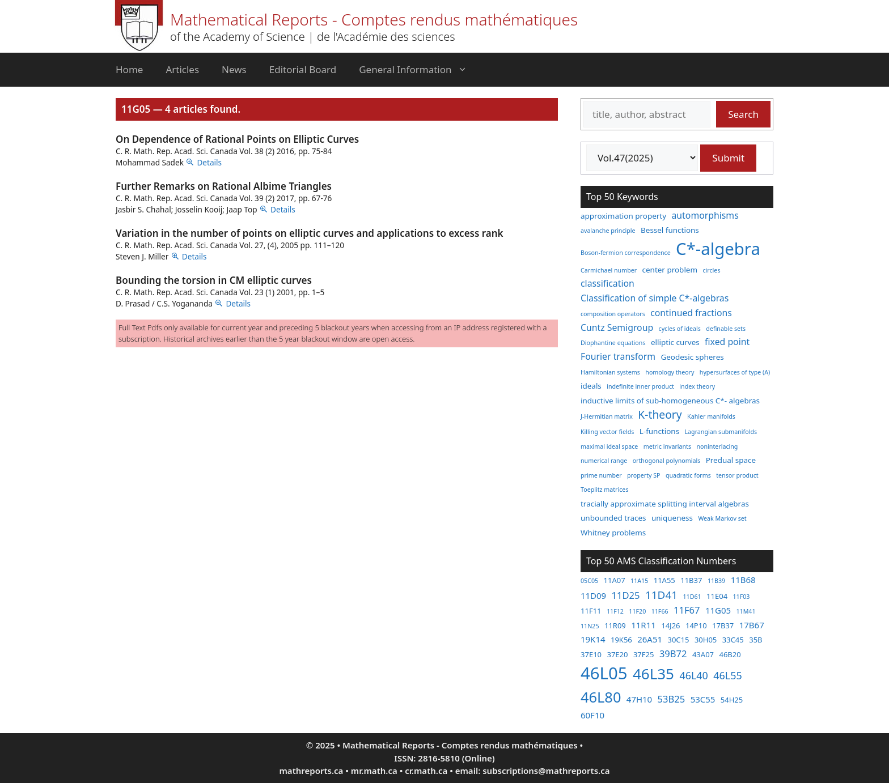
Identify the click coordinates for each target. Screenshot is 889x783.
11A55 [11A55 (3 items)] (664, 580)
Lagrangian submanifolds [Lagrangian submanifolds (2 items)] (721, 432)
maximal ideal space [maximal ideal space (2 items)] (609, 446)
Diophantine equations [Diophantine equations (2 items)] (613, 343)
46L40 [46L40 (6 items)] (693, 675)
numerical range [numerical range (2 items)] (604, 461)
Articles (182, 69)
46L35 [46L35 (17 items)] (653, 673)
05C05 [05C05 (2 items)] (589, 581)
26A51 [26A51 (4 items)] (649, 639)
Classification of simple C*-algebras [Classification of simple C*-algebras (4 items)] (655, 298)
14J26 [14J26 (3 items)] (670, 625)
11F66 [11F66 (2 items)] (659, 611)
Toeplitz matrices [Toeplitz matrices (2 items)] (604, 489)
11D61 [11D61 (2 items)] (692, 597)
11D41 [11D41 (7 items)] (661, 595)
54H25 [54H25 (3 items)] (732, 700)
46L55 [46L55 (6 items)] (727, 675)
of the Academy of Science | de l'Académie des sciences (312, 36)
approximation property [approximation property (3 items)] (623, 216)
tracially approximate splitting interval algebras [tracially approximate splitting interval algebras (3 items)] (665, 504)
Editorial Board (302, 69)
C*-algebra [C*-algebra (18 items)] (718, 248)
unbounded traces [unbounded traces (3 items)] (613, 518)
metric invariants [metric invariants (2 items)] (667, 446)
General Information (418, 70)
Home (129, 69)
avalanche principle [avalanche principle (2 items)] (608, 231)
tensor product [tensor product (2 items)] (737, 475)
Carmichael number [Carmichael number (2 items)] (609, 270)
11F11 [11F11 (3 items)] (591, 611)
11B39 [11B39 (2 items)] (716, 581)
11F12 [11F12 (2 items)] (615, 611)
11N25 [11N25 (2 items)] (590, 626)
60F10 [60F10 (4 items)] (592, 715)
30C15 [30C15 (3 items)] (678, 640)
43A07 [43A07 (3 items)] (703, 654)
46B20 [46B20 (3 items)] (729, 654)
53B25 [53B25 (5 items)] (671, 698)
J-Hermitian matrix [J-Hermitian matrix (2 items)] (607, 416)
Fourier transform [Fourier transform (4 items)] (618, 356)
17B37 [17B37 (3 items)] (723, 625)
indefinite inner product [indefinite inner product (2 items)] (640, 386)
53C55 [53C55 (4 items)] (703, 699)
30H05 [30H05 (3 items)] (706, 640)
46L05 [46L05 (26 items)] (604, 673)
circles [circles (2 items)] (711, 270)
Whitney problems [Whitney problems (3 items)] (613, 532)
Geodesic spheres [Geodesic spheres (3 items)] (692, 357)
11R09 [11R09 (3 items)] (615, 625)
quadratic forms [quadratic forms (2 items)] (688, 475)
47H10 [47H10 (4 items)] (639, 699)
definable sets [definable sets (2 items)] (726, 329)
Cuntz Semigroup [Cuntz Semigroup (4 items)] (617, 327)
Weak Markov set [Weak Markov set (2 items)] (722, 518)
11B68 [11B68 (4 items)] (743, 579)
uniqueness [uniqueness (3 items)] (672, 518)
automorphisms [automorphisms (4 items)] (705, 215)
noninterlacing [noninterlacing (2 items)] (717, 446)
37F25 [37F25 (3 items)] (643, 654)
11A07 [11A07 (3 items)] (614, 580)
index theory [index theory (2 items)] (697, 386)
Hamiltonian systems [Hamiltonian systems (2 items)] (610, 372)
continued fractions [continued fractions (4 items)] (691, 313)
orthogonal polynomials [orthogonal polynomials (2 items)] (667, 461)
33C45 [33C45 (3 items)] (733, 640)
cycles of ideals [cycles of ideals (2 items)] (680, 329)
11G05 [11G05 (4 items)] (718, 610)
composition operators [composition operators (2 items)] (613, 314)
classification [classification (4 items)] (607, 283)
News (234, 69)
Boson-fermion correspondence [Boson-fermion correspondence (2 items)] (626, 253)
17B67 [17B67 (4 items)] (751, 625)
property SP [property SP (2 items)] (644, 475)
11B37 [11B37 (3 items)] (691, 580)
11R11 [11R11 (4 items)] (643, 625)
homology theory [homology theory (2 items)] (669, 372)
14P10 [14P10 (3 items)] (696, 625)
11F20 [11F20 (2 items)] (637, 611)
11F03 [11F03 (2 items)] (741, 597)
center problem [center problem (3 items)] (669, 270)
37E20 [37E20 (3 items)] (617, 654)
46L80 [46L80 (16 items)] (601, 697)
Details (209, 162)
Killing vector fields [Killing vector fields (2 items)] (607, 432)
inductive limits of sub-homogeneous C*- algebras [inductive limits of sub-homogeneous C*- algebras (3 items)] (670, 400)
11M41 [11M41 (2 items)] (745, 611)
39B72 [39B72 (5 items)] (673, 653)
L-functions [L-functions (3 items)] (659, 431)
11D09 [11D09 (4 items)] (593, 595)
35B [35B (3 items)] (755, 640)
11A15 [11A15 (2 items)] (639, 581)
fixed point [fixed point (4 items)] (727, 341)
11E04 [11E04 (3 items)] (716, 596)
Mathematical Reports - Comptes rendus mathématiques (374, 19)
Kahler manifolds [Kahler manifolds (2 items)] (711, 416)
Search (743, 114)
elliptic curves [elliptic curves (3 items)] (675, 342)
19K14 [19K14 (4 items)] (593, 639)
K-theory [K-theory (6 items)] (659, 414)
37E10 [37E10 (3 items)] (591, 654)
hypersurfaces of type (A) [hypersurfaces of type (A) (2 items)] (735, 372)
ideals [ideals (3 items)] (591, 386)
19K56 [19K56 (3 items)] (621, 640)
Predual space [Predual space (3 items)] (731, 460)
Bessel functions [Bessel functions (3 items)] (670, 230)
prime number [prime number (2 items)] (601, 475)
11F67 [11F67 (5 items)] (687, 609)
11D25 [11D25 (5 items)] (626, 595)
